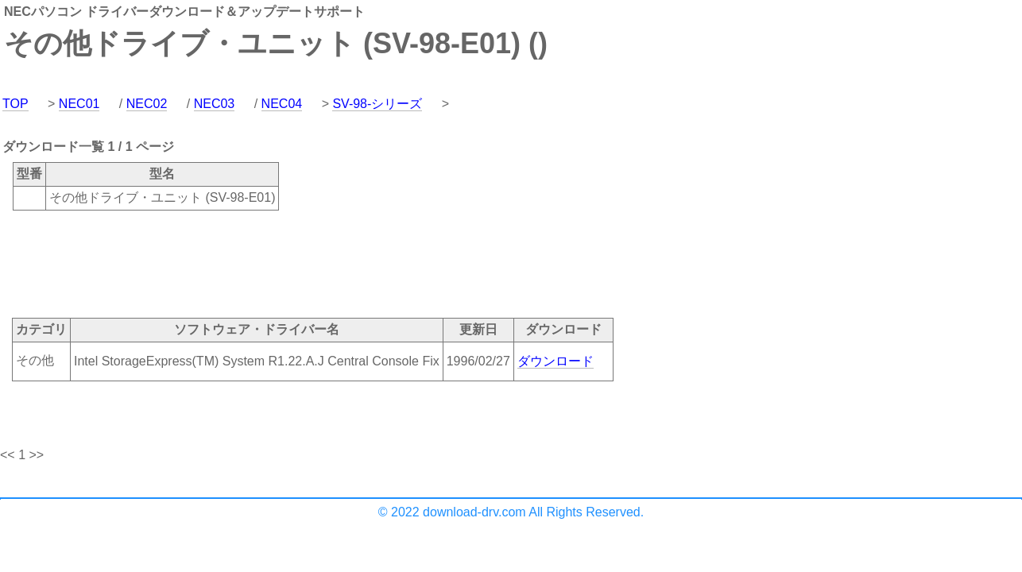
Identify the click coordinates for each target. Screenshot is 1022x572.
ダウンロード (555, 361)
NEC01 (79, 103)
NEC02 (147, 103)
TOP (15, 103)
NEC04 (282, 103)
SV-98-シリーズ (377, 103)
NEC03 (214, 103)
